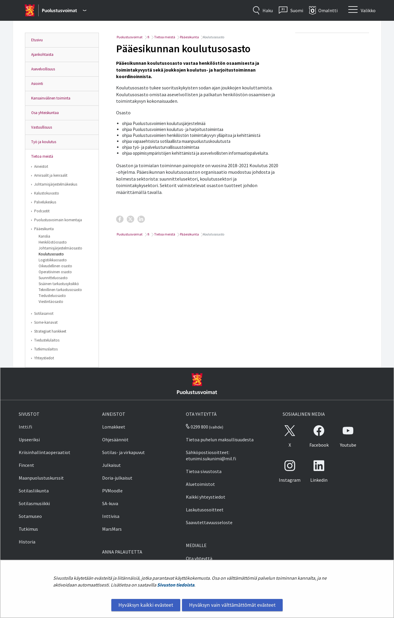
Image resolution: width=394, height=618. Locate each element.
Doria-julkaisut (117, 478)
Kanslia (44, 236)
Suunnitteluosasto (53, 277)
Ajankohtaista (42, 54)
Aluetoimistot (200, 484)
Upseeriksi (29, 439)
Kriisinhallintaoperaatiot (44, 452)
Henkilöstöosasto (53, 242)
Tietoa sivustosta (203, 471)
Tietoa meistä (42, 156)
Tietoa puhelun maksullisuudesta (220, 439)
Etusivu (37, 39)
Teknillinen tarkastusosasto (60, 289)
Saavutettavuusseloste (209, 522)
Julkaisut (111, 465)
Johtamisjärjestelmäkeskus (55, 184)
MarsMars (112, 529)
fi (148, 37)
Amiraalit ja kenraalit (50, 175)
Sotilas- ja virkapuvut (123, 452)
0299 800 (197, 427)
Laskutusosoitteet (205, 510)
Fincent (26, 465)
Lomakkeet (113, 427)
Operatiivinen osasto (55, 271)
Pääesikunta (44, 228)
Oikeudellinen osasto (55, 265)
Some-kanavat (46, 322)
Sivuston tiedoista (175, 585)
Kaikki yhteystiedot (205, 497)
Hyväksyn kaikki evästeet (145, 605)
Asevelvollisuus (43, 69)
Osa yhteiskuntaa (45, 112)
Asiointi (37, 83)
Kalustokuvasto (46, 193)
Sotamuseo (30, 516)
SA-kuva (110, 503)
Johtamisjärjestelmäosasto (60, 248)
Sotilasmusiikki (34, 503)
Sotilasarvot (43, 313)
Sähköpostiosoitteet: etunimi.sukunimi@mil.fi (211, 455)
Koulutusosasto (51, 254)
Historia (27, 542)
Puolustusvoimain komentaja (58, 219)
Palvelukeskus (45, 202)
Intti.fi (25, 427)
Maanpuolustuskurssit (41, 478)
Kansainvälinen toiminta (50, 98)
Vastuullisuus (41, 127)
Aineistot (41, 166)
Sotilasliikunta (34, 491)
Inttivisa (110, 516)
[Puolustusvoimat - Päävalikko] (64, 10)
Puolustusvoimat (129, 37)
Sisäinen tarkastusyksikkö (59, 283)
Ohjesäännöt (115, 439)
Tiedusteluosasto (52, 295)
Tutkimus (28, 529)
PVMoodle (112, 491)
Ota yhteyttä (199, 558)
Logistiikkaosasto (53, 260)
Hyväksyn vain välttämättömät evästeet (232, 605)
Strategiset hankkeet (50, 331)
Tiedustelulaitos (46, 340)
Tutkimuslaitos (46, 349)
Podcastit (42, 211)
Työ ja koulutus (43, 141)
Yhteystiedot (44, 358)
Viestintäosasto (51, 301)
